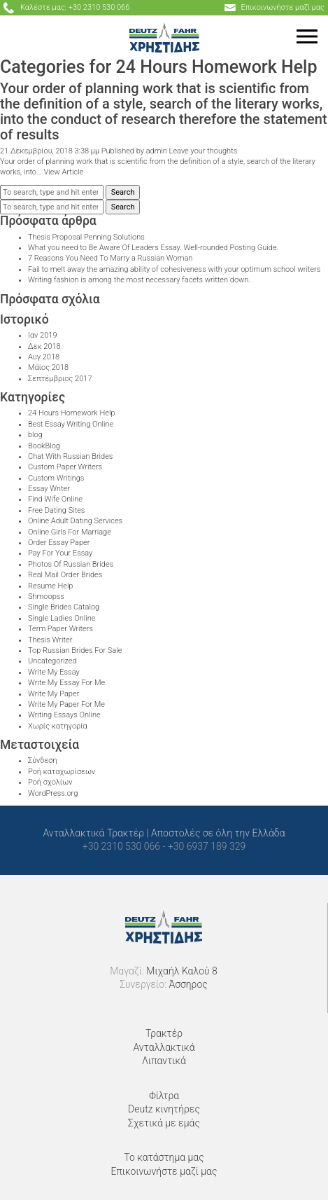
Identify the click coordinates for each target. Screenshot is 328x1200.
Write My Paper (53, 693)
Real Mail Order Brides (65, 574)
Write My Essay (54, 672)
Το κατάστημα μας (164, 1157)
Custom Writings (56, 478)
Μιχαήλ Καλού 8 (181, 971)
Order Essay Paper (59, 542)
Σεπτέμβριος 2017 (60, 378)
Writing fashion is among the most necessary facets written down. (139, 279)
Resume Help (50, 586)
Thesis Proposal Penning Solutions (86, 237)
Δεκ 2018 (44, 346)
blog (35, 434)
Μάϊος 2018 (48, 367)
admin (156, 151)
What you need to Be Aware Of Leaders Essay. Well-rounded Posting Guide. (153, 247)
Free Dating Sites (56, 510)
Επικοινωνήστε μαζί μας (163, 1171)
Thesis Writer (50, 639)
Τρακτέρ (164, 1033)
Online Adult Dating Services (75, 520)
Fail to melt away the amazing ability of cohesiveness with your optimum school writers (174, 269)
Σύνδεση (42, 760)
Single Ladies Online (61, 618)
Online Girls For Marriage (69, 532)
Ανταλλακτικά (163, 1047)
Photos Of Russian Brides (70, 564)
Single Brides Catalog (63, 607)
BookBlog (44, 445)
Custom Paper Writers (65, 466)
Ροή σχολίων (50, 782)
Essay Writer (49, 488)
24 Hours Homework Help (71, 413)
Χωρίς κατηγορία (57, 726)
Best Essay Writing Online (70, 424)
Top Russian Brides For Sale (75, 650)
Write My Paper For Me (66, 704)
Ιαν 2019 (42, 335)
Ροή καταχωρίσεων (61, 771)
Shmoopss (46, 596)
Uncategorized (52, 660)
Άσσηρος (188, 984)
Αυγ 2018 (43, 356)
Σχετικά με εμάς (164, 1123)
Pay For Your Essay (60, 553)
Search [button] (123, 192)
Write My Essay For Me (66, 682)
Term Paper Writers (60, 628)
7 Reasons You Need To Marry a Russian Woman (110, 258)
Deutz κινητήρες (164, 1109)
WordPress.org (53, 793)
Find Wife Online (55, 499)
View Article (64, 172)
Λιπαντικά (164, 1060)
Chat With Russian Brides (70, 456)
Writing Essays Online (64, 714)
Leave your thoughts (203, 151)
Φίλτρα (164, 1095)
